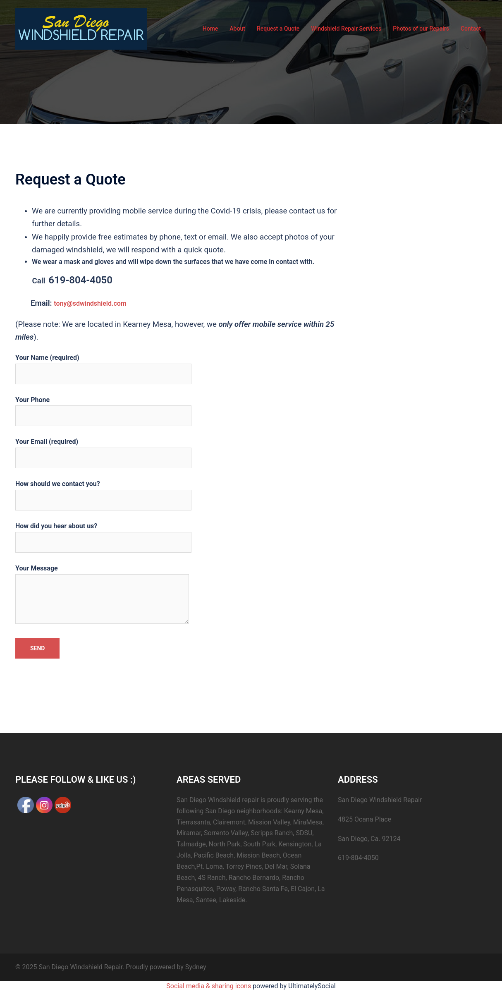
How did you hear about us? (103, 534)
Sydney (195, 967)
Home (210, 28)
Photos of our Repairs (421, 28)
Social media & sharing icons (209, 986)
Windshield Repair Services (346, 28)
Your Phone (103, 408)
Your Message (102, 594)
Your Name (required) (103, 366)
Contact (471, 28)
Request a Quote (278, 28)
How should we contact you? (103, 492)
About (237, 28)
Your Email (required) (103, 450)
